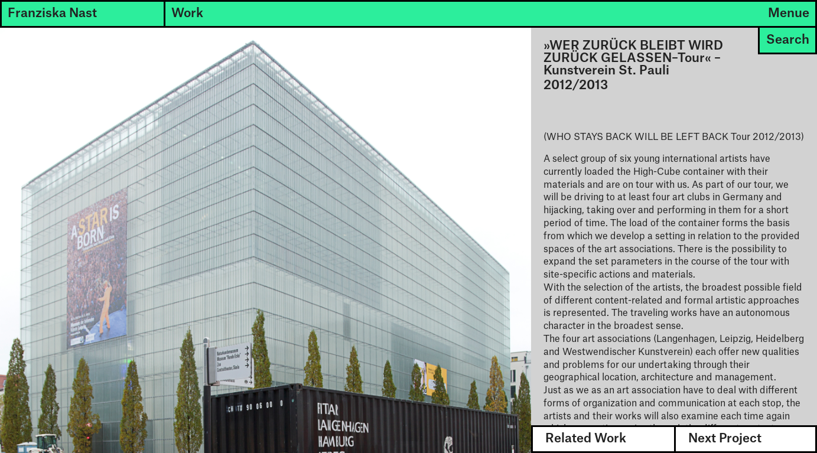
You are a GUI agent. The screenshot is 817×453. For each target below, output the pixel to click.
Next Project (724, 438)
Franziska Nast (52, 13)
